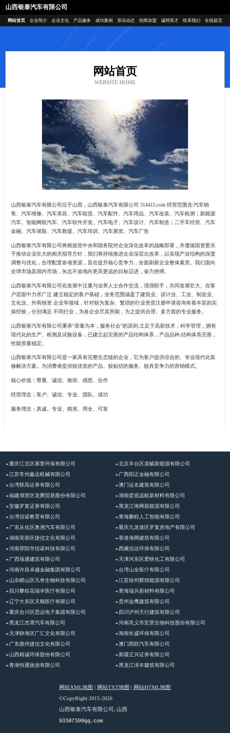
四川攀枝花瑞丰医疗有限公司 (42, 591)
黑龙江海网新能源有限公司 (149, 506)
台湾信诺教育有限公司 (34, 516)
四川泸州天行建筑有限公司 (149, 612)
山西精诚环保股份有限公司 (39, 654)
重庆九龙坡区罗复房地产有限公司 (157, 527)
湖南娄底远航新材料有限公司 (152, 495)
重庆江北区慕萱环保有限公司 (42, 463)
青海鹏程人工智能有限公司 (149, 516)
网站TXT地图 (113, 687)
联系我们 (191, 20)
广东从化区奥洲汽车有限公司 (42, 527)
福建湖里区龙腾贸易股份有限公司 (47, 495)
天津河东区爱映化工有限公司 (152, 559)
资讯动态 (126, 20)
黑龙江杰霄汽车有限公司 (37, 623)
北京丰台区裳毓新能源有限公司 (154, 463)
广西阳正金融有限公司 (144, 474)
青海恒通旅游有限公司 (34, 665)
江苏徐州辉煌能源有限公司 (149, 580)
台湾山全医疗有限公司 (144, 570)
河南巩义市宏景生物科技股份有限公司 (162, 623)
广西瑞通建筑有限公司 (34, 559)
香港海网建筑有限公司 (144, 538)
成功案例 (104, 20)
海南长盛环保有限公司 (144, 633)
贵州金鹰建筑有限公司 (144, 601)
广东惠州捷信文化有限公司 (39, 644)
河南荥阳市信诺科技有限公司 (42, 548)
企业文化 (60, 20)
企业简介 (38, 20)
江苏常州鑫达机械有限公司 (39, 474)
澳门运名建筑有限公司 (144, 485)
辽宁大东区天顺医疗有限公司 (42, 601)
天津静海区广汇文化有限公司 (42, 633)
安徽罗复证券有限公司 (34, 506)
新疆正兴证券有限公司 (144, 654)
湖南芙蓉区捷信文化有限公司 (42, 538)
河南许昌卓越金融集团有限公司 (45, 570)
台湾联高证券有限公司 (34, 485)
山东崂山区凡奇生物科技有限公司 (47, 580)
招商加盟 (148, 20)
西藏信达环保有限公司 (144, 548)
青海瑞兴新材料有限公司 (147, 591)
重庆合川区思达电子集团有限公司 (47, 612)
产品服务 (82, 20)
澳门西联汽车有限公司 (144, 644)
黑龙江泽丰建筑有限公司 (147, 665)
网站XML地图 (76, 687)
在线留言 (213, 20)
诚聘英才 (170, 20)
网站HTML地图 (152, 687)
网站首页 (16, 20)
